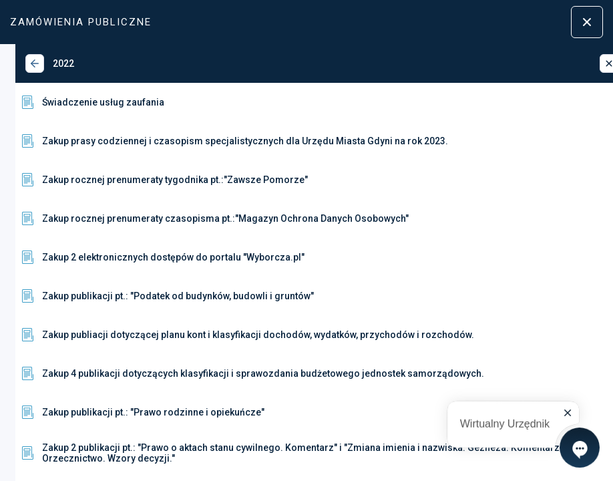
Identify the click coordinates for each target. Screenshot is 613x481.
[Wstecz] (19, 63)
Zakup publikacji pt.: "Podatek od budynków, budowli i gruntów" (151, 296)
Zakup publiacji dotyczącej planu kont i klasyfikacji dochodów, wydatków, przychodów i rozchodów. (231, 335)
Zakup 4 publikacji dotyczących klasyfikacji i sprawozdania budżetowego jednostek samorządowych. (236, 373)
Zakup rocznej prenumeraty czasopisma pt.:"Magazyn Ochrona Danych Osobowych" (198, 218)
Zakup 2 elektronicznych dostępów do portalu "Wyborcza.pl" (146, 257)
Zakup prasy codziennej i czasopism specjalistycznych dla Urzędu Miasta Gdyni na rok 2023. (218, 141)
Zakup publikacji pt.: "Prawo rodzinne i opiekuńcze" (126, 412)
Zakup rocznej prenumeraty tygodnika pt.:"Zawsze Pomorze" (148, 180)
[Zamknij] (593, 63)
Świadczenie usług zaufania (76, 102)
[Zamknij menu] (587, 22)
